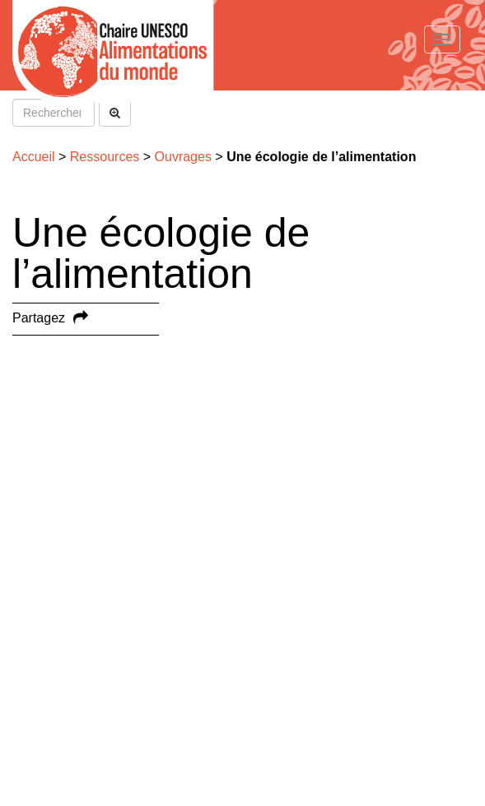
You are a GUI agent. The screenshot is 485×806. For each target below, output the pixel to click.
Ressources (104, 157)
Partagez (38, 318)
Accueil (33, 157)
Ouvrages (183, 157)
